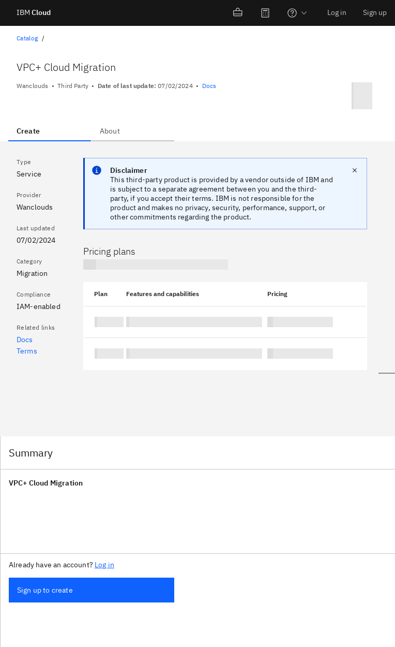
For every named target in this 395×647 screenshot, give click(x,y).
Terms (27, 351)
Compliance (34, 294)
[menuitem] (238, 13)
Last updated (36, 228)
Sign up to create (45, 590)
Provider (29, 195)
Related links (36, 327)
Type (24, 162)
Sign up (375, 12)
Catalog (27, 38)
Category (29, 261)
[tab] (49, 131)
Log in (336, 12)
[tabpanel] (187, 289)
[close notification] (354, 170)
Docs (209, 86)
